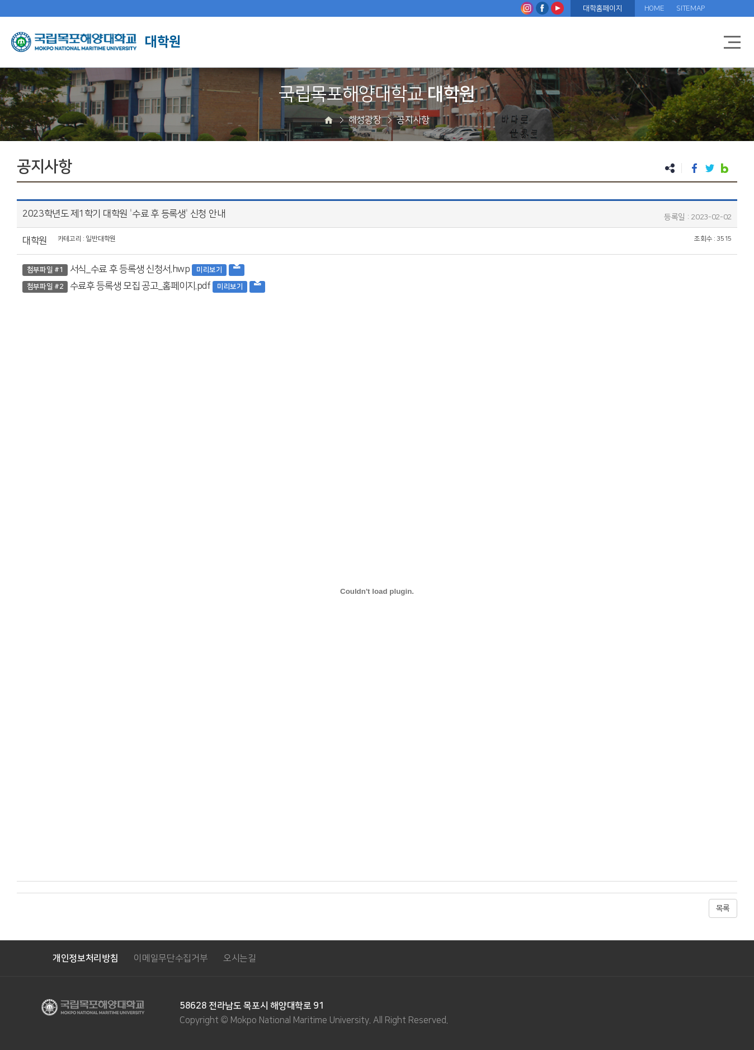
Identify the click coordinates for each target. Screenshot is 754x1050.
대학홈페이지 (602, 8)
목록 (723, 908)
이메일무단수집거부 (171, 958)
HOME (654, 8)
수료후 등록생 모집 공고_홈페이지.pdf (140, 286)
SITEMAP (690, 8)
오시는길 (239, 958)
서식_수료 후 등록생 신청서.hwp (130, 269)
